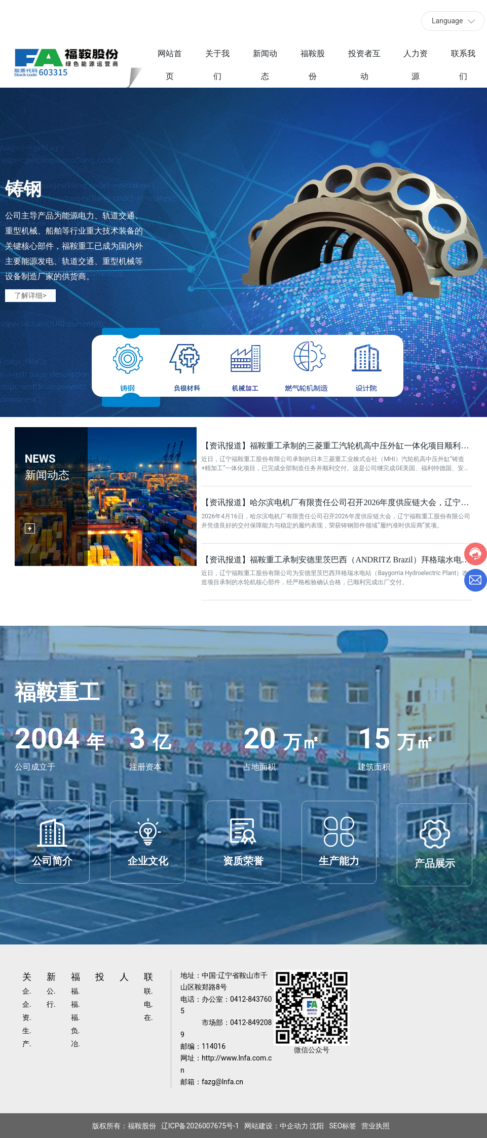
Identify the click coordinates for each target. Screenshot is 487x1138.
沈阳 (317, 1126)
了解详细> (30, 295)
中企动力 (294, 1126)
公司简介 (52, 909)
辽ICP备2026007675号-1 (200, 1126)
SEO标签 (342, 1126)
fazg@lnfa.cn (222, 1082)
